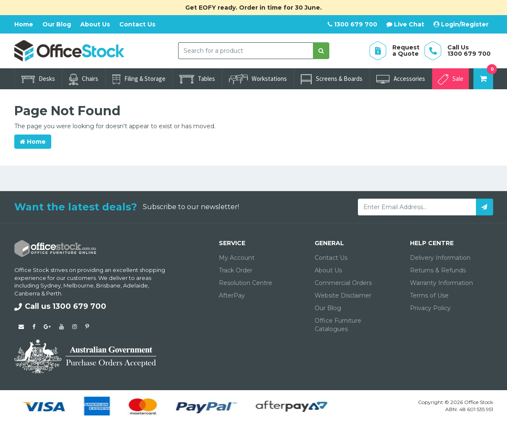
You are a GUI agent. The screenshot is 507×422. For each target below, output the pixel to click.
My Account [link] (237, 257)
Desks (38, 79)
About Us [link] (328, 270)
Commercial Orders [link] (343, 283)
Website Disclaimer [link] (343, 295)
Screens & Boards (332, 79)
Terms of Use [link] (429, 295)
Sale (450, 79)
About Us (95, 24)
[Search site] (321, 50)
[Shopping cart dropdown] (483, 78)
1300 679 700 (352, 24)
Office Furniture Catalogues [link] (338, 325)
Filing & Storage (138, 79)
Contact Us (137, 24)
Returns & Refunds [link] (438, 270)
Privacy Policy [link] (430, 308)
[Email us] (21, 326)
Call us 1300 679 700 (60, 306)
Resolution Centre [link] (245, 283)
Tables (197, 79)
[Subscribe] (484, 207)
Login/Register (461, 24)
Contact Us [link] (331, 257)
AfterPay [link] (232, 295)
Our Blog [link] (328, 308)
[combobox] (245, 50)
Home (23, 24)
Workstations (258, 79)
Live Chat (405, 24)
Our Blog (56, 24)
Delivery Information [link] (440, 257)
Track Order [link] (235, 270)
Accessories (400, 79)
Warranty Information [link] (441, 283)
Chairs (83, 79)
